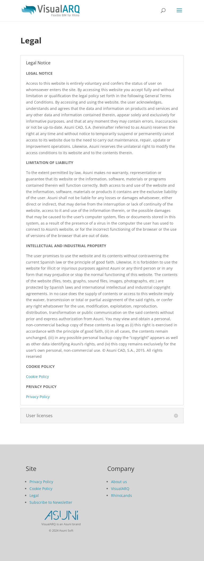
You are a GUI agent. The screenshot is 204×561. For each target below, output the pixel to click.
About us (119, 481)
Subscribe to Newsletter (50, 502)
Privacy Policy (38, 396)
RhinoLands (121, 495)
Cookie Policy (37, 376)
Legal (34, 495)
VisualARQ (120, 488)
